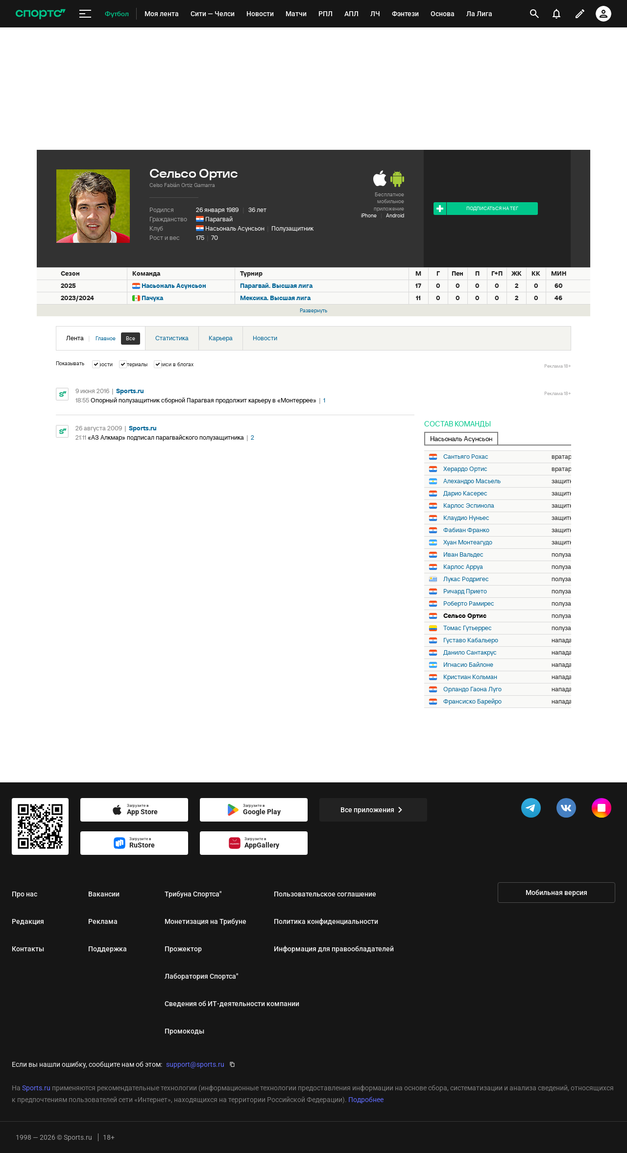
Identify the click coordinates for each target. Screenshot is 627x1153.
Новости (265, 338)
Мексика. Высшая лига (275, 298)
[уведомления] (556, 13)
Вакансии (104, 894)
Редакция (28, 921)
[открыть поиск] (534, 13)
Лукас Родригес (466, 579)
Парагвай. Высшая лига (276, 286)
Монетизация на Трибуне (205, 921)
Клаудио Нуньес (466, 518)
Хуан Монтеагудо (467, 542)
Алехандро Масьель (472, 481)
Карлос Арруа (463, 567)
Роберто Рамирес (468, 604)
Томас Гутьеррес (467, 628)
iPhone (369, 215)
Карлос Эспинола (468, 506)
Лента (103, 338)
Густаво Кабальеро (470, 640)
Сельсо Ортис (464, 616)
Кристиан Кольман (470, 677)
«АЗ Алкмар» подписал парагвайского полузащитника (166, 437)
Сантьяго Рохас (465, 457)
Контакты (28, 949)
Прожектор (183, 949)
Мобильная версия (556, 892)
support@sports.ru (195, 1064)
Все (130, 338)
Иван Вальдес (463, 555)
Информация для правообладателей (334, 949)
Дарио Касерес (465, 493)
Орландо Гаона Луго (472, 689)
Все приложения (373, 810)
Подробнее (366, 1100)
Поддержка (107, 949)
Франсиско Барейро (472, 702)
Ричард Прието (465, 591)
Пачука (152, 298)
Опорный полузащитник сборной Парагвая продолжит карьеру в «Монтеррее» (203, 400)
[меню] (85, 14)
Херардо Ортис (465, 469)
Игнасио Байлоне (468, 665)
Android (395, 215)
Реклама (103, 921)
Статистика (172, 338)
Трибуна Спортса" (193, 894)
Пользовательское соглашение (325, 894)
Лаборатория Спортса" (201, 976)
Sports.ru (130, 391)
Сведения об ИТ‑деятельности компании (232, 1004)
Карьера (221, 338)
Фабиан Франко (466, 530)
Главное (106, 338)
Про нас (24, 894)
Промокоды (184, 1031)
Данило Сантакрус (470, 653)
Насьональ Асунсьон (235, 228)
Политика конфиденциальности (326, 921)
